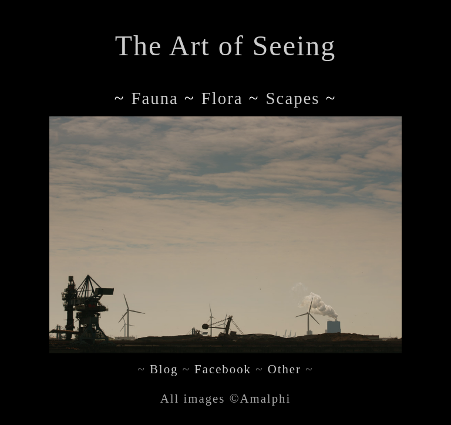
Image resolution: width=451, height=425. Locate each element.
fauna (154, 98)
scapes (293, 98)
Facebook (222, 369)
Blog (164, 369)
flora (222, 98)
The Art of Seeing (225, 45)
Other (284, 369)
